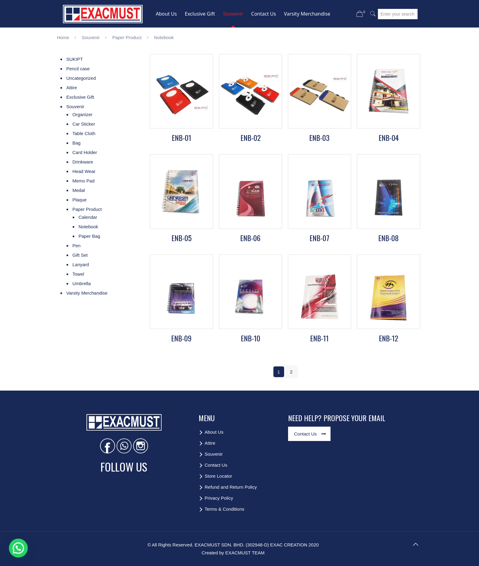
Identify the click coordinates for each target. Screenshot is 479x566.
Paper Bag (89, 236)
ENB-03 (319, 137)
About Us (214, 432)
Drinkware (82, 161)
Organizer (82, 114)
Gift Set (80, 255)
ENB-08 (388, 237)
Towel (78, 274)
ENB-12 (388, 338)
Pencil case (78, 68)
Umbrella (81, 283)
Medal (78, 190)
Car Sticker (83, 124)
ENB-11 (319, 338)
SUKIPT (74, 59)
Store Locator (218, 476)
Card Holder (84, 152)
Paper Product (126, 37)
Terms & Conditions (224, 509)
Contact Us (216, 465)
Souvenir (91, 37)
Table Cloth (83, 133)
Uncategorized (81, 78)
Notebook (88, 226)
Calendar (88, 217)
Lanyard (80, 264)
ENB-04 (388, 137)
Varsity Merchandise (87, 293)
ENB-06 (250, 237)
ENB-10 (250, 338)
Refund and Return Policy (231, 487)
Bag (76, 142)
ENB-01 (181, 137)
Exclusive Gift (80, 97)
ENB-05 (181, 237)
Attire (71, 87)
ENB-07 (319, 237)
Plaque (79, 199)
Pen (76, 245)
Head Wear (84, 171)
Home (63, 37)
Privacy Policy (219, 498)
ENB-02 (250, 137)
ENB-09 (181, 338)
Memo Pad (83, 180)
